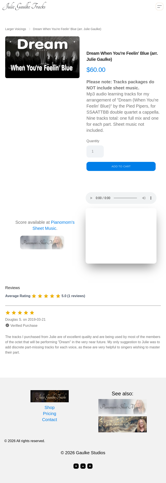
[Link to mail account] (83, 466)
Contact (49, 419)
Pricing (49, 413)
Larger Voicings (15, 29)
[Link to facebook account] (76, 466)
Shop (50, 407)
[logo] (24, 6)
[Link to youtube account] (90, 466)
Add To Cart (121, 166)
